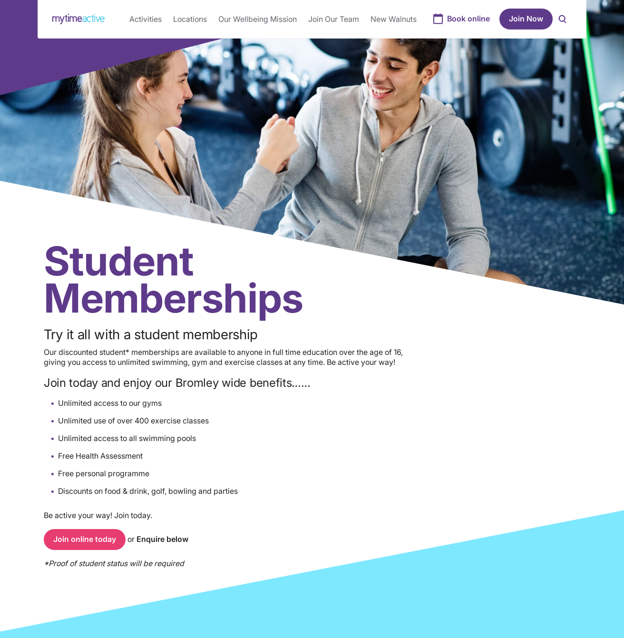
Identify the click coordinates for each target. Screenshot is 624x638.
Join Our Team (333, 19)
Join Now (526, 18)
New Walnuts (393, 19)
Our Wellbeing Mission (257, 19)
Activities (145, 19)
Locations (190, 19)
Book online (468, 18)
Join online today (84, 539)
